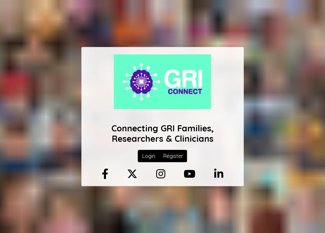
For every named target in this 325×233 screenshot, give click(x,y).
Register (173, 156)
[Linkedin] (218, 174)
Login (148, 156)
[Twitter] (132, 174)
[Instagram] (160, 174)
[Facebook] (105, 174)
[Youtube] (189, 174)
